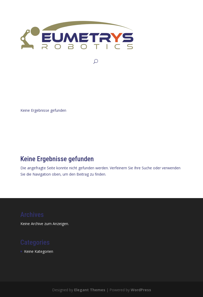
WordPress (141, 289)
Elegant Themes (89, 289)
